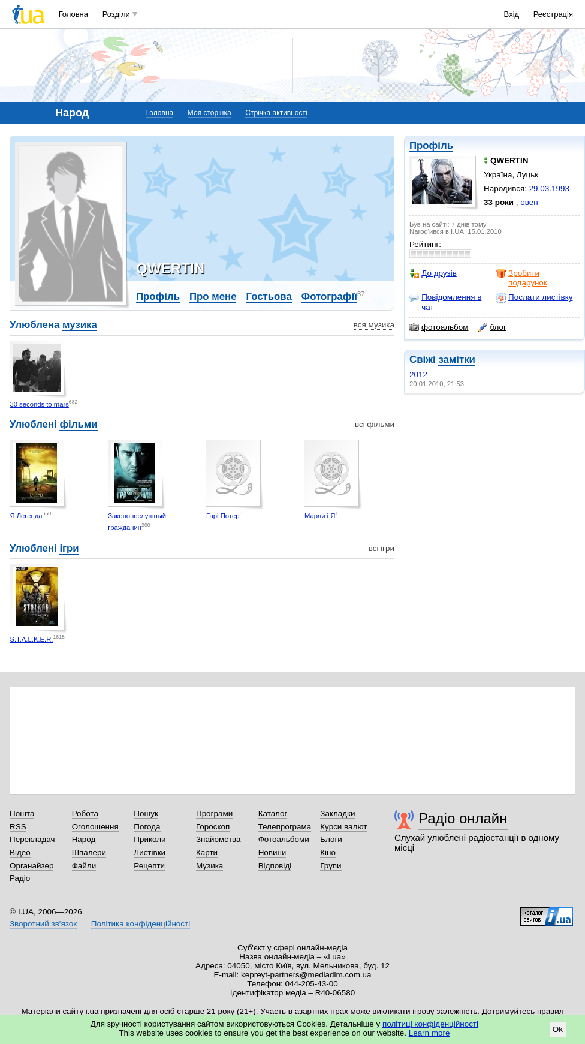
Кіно (328, 852)
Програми (214, 813)
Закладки (337, 813)
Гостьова (268, 296)
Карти (207, 852)
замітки (456, 359)
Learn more (429, 1032)
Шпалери (89, 852)
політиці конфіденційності (430, 1023)
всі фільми (374, 424)
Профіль (431, 145)
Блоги (331, 839)
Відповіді (275, 865)
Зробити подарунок (521, 278)
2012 (418, 374)
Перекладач (32, 839)
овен (529, 202)
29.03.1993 (549, 188)
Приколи (149, 839)
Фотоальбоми (283, 839)
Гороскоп (213, 826)
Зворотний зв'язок (43, 923)
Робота (85, 813)
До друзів (433, 273)
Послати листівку (534, 297)
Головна (73, 14)
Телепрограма (285, 826)
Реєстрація (553, 14)
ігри (69, 548)
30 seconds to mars (39, 404)
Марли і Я (320, 515)
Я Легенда (26, 515)
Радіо (20, 878)
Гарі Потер (222, 515)
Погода (147, 826)
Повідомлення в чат (445, 302)
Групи (330, 865)
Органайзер (31, 865)
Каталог (273, 813)
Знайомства (218, 839)
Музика (209, 865)
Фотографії (329, 296)
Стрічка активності (276, 113)
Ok (558, 1029)
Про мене (213, 296)
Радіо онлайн (463, 818)
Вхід (512, 14)
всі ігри (381, 548)
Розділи (116, 14)
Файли (84, 865)
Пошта (22, 813)
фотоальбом (438, 327)
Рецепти (149, 865)
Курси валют (343, 826)
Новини (272, 852)
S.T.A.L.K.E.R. (31, 639)
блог (492, 327)
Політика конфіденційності (140, 923)
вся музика (374, 324)
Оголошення (95, 826)
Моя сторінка (209, 113)
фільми (78, 424)
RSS (18, 826)
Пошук (146, 813)
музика (79, 324)
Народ (84, 839)
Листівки (149, 852)
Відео (20, 852)
